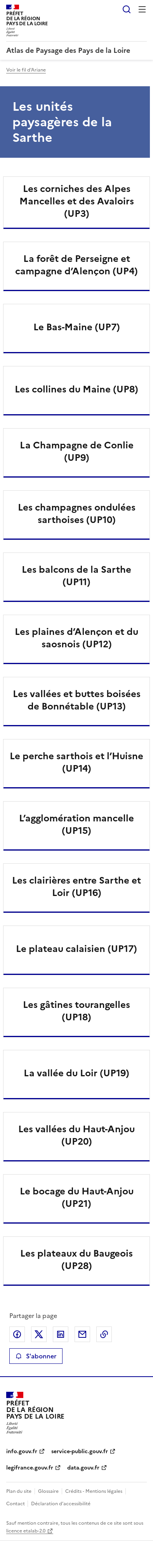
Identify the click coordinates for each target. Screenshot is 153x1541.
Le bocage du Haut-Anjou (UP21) (77, 1197)
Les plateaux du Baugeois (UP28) (76, 1259)
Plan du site (18, 1491)
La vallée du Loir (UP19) (76, 1073)
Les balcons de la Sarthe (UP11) (76, 575)
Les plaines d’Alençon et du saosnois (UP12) (76, 638)
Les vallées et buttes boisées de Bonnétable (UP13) (77, 700)
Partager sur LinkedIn (60, 1334)
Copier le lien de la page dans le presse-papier (104, 1334)
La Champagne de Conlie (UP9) (77, 451)
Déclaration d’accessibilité (60, 1503)
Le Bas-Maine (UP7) (76, 327)
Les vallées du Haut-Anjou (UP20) (76, 1135)
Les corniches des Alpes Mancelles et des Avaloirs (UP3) (76, 201)
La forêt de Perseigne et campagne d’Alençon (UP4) (76, 265)
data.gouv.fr (83, 1468)
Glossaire (48, 1491)
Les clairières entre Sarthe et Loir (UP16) (76, 886)
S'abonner (36, 1356)
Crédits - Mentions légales (93, 1491)
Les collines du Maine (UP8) (76, 389)
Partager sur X (39, 1334)
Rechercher (126, 9)
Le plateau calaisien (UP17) (76, 949)
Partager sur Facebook (17, 1334)
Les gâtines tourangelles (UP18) (76, 1011)
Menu (142, 9)
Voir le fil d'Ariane (26, 69)
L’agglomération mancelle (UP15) (76, 824)
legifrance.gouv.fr (29, 1468)
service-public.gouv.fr (79, 1451)
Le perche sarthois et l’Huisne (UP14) (76, 762)
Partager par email (82, 1334)
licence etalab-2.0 (25, 1530)
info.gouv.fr (21, 1451)
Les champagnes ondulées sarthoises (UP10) (77, 513)
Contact (16, 1503)
